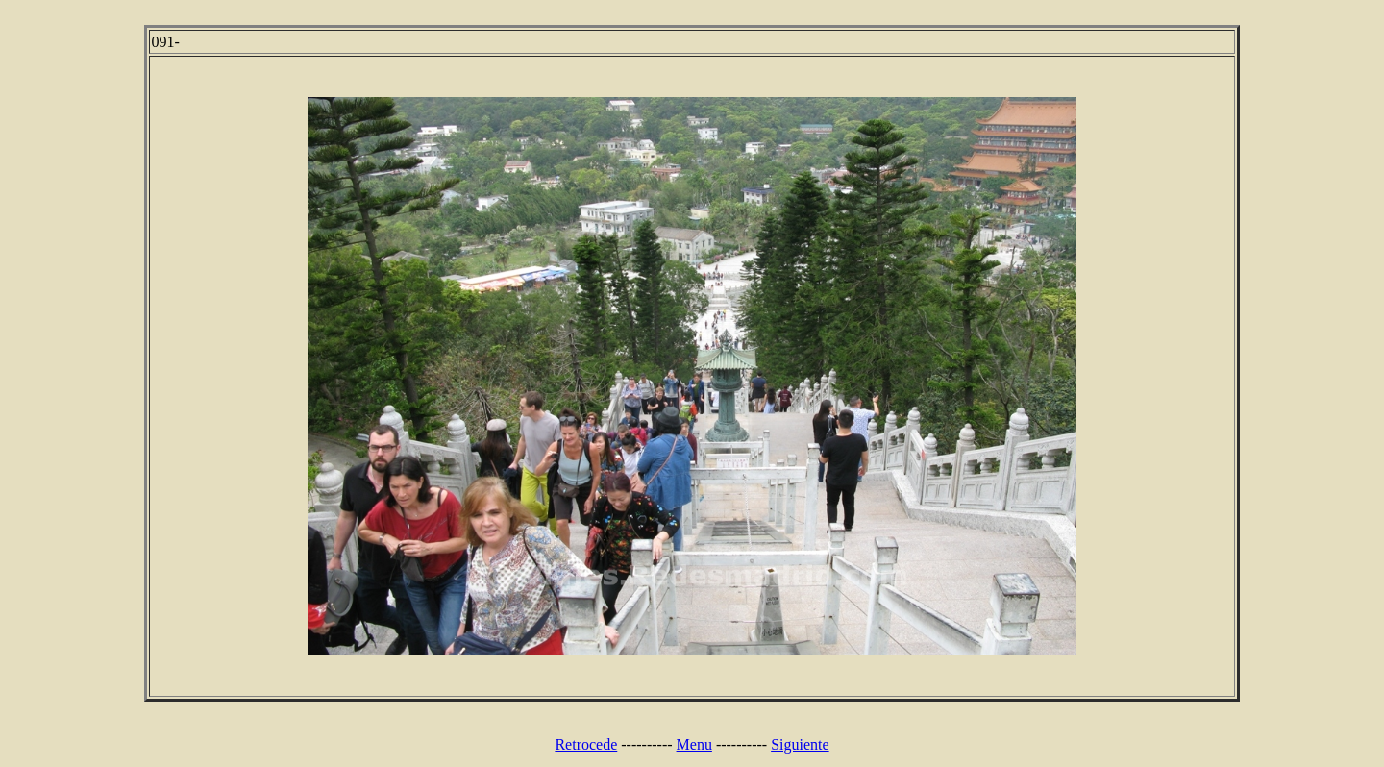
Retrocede (586, 744)
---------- (646, 744)
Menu (694, 744)
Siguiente (799, 744)
